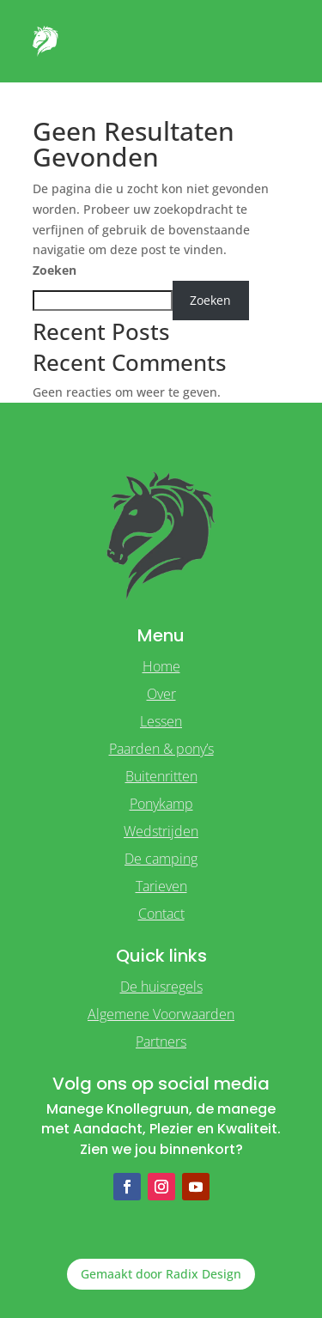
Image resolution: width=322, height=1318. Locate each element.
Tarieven (161, 886)
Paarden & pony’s (161, 748)
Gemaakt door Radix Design (161, 1274)
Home (161, 666)
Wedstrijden (161, 831)
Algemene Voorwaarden (161, 1014)
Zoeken (54, 270)
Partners (161, 1041)
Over (161, 693)
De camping (161, 858)
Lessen (161, 721)
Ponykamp (161, 803)
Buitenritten (161, 776)
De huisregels (161, 986)
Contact (161, 913)
